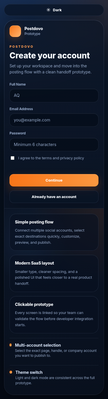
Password (18, 133)
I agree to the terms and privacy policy (47, 158)
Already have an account (54, 196)
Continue (54, 180)
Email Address (21, 109)
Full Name (18, 84)
